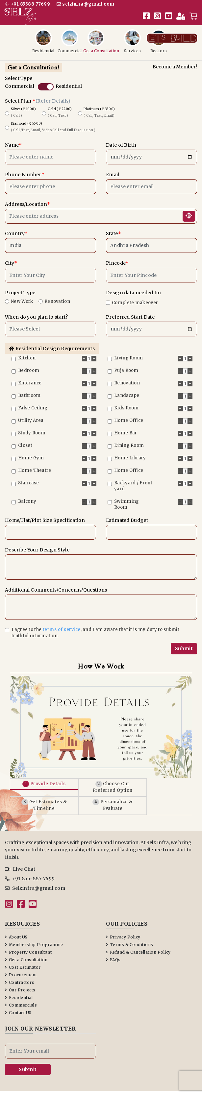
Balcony (27, 497)
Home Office (128, 416)
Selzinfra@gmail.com (35, 871)
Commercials (21, 988)
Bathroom (29, 391)
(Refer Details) (53, 97)
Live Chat (20, 852)
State (113, 229)
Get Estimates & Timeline (55, 792)
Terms (137, 1081)
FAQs (113, 942)
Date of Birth (121, 141)
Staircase (28, 479)
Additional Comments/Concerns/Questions (56, 586)
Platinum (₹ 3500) (98, 108)
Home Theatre (34, 466)
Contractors (19, 965)
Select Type (18, 74)
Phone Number (24, 171)
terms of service (62, 625)
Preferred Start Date (130, 313)
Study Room (31, 429)
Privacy (116, 1081)
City (11, 259)
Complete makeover (135, 299)
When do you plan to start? (36, 313)
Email (112, 171)
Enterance (30, 379)
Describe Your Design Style (37, 546)
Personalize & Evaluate (146, 792)
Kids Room (126, 404)
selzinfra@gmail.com (87, 4)
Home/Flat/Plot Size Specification (45, 516)
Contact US (18, 995)
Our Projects (20, 973)
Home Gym (31, 454)
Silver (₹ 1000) (22, 108)
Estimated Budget (127, 516)
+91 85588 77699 (27, 4)
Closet (25, 441)
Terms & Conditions (129, 927)
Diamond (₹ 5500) (52, 122)
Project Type (20, 289)
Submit (184, 644)
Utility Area (31, 416)
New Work (22, 297)
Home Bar (125, 429)
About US (16, 920)
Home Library (130, 454)
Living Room (128, 354)
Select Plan (37, 97)
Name (13, 141)
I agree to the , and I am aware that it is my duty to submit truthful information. (95, 629)
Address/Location (27, 200)
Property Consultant (28, 935)
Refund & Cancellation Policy (138, 935)
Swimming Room (126, 500)
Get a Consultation (26, 942)
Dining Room (129, 441)
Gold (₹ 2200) (59, 108)
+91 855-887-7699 (30, 862)
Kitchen (27, 354)
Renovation (57, 297)
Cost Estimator (23, 950)
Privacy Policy (123, 920)
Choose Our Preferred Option (146, 780)
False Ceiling (32, 404)
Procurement (21, 958)
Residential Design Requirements (52, 345)
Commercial (19, 82)
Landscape (126, 391)
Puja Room (126, 366)
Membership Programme (34, 927)
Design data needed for (134, 289)
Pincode (117, 259)
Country (16, 229)
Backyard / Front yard (133, 482)
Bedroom (28, 366)
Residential (69, 82)
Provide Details (55, 780)
